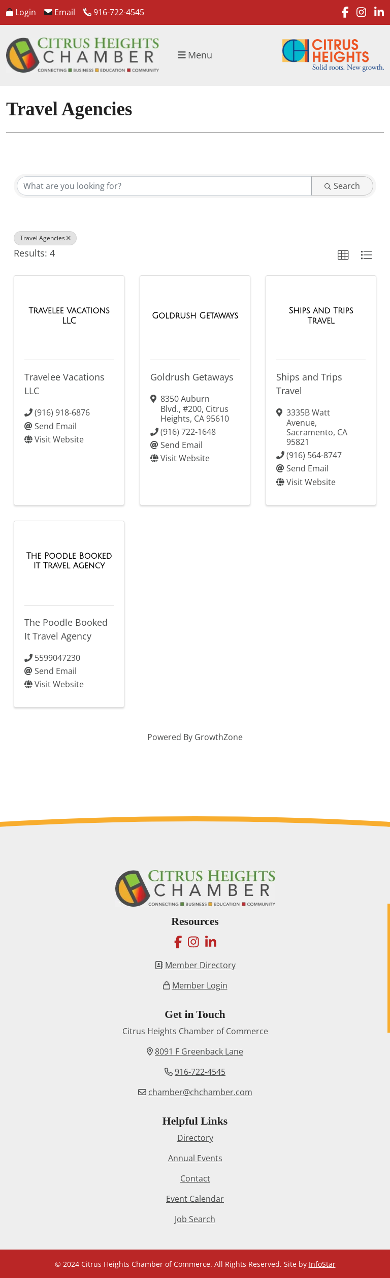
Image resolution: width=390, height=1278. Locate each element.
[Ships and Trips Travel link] (321, 316)
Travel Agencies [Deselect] (45, 238)
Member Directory (200, 965)
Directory (195, 1137)
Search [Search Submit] (342, 185)
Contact (195, 1178)
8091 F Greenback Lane (199, 1051)
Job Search (195, 1219)
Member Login (200, 985)
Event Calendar (195, 1198)
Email (59, 12)
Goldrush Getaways (192, 377)
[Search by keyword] (164, 186)
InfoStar (322, 1264)
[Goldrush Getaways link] (195, 316)
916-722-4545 (113, 12)
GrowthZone (218, 737)
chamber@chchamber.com (200, 1092)
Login (21, 12)
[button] (343, 255)
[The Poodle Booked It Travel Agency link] (69, 561)
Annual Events (195, 1158)
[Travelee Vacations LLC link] (69, 316)
